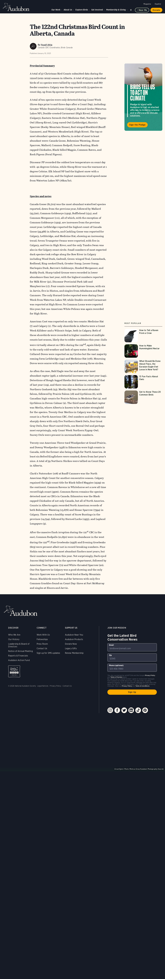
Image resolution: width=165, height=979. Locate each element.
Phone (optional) (116, 665)
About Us (68, 9)
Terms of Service (116, 677)
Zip (110, 655)
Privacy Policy (55, 686)
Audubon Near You (74, 635)
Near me (143, 10)
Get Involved (97, 9)
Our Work (55, 9)
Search (131, 9)
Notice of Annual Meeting (20, 651)
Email (111, 645)
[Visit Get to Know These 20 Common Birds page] (144, 397)
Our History (13, 639)
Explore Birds (81, 9)
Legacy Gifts (71, 648)
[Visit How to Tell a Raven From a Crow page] (144, 335)
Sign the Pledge (137, 125)
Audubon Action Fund (19, 660)
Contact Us (42, 648)
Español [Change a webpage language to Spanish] (158, 4)
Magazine (147, 4)
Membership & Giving (116, 9)
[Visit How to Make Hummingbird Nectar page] (144, 351)
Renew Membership (74, 653)
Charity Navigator (14, 671)
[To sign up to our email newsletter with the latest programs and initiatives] (132, 647)
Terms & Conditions (142, 686)
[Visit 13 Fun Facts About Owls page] (144, 381)
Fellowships (42, 639)
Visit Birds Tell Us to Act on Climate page (143, 97)
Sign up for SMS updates (48, 653)
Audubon (16, 7)
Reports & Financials (18, 655)
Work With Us (43, 635)
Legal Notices (42, 686)
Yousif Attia (46, 45)
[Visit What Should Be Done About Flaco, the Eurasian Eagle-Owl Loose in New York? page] (144, 366)
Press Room (42, 644)
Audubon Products (74, 639)
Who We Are (14, 635)
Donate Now (71, 644)
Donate (156, 10)
